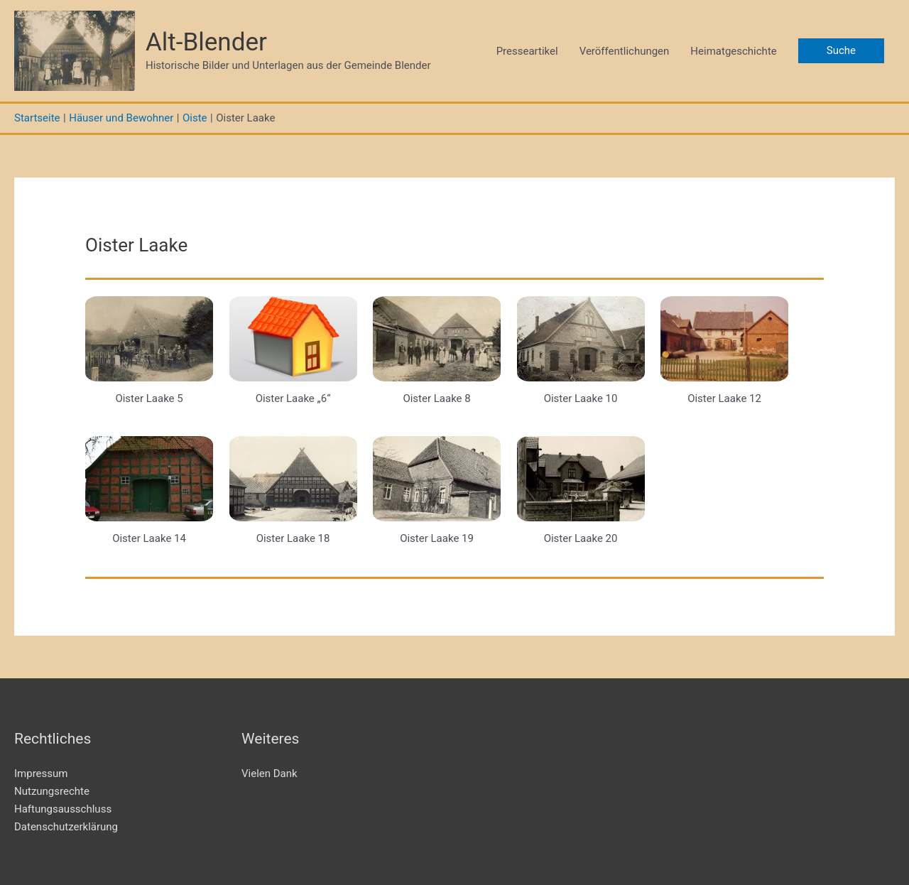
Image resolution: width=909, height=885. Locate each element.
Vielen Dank (269, 773)
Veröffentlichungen (624, 51)
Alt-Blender (206, 42)
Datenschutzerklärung (66, 826)
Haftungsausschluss (62, 809)
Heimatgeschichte (733, 51)
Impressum (40, 773)
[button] (841, 50)
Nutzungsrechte (51, 791)
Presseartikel (527, 51)
